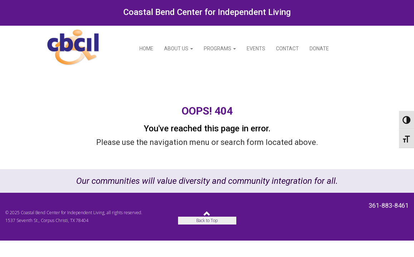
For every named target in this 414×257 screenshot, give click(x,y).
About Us (178, 48)
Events (256, 48)
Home (146, 48)
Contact (287, 48)
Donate (319, 48)
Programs (220, 48)
